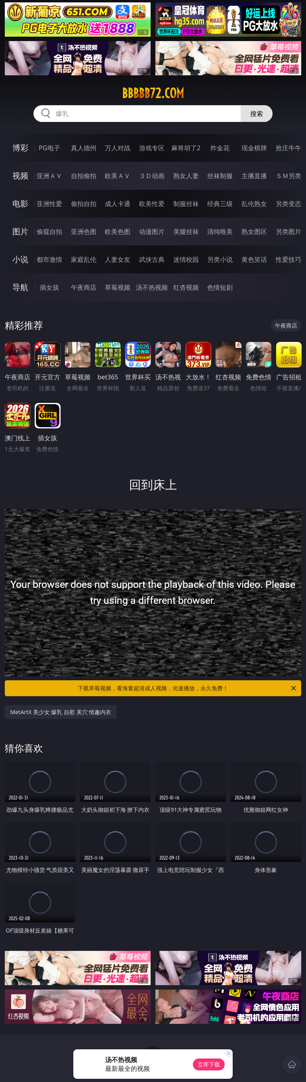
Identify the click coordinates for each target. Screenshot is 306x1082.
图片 (20, 231)
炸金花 (220, 147)
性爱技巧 (288, 259)
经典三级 (220, 203)
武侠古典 (152, 259)
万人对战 (117, 147)
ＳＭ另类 (288, 175)
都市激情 (49, 259)
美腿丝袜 (186, 231)
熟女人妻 (186, 175)
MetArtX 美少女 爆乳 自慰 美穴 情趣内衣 (61, 712)
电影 (20, 203)
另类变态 (288, 203)
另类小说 (220, 259)
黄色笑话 (254, 259)
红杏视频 (186, 287)
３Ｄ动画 (152, 175)
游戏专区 (152, 147)
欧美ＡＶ (117, 175)
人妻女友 (117, 259)
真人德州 (83, 147)
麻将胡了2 (185, 147)
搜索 (256, 113)
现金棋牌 (254, 147)
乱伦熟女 (254, 203)
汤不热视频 (152, 287)
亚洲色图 (83, 231)
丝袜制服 (220, 175)
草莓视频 (117, 287)
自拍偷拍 (83, 175)
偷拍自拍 (83, 203)
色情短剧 (220, 287)
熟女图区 (254, 231)
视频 (20, 175)
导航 (20, 287)
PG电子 (49, 147)
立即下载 (209, 1064)
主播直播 (254, 175)
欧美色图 (117, 231)
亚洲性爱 (49, 203)
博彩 (20, 147)
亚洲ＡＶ (49, 175)
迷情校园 (186, 259)
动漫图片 (152, 231)
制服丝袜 (186, 203)
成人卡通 (117, 203)
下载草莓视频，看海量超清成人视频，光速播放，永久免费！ (187, 688)
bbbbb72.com (153, 93)
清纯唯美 (220, 231)
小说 (20, 259)
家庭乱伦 (83, 259)
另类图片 (288, 231)
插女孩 (49, 287)
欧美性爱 (152, 203)
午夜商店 (83, 287)
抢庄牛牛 (288, 147)
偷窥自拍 (49, 231)
